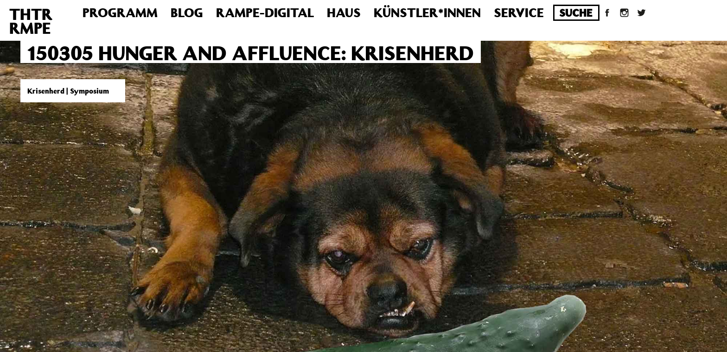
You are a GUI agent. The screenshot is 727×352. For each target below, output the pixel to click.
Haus (344, 12)
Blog (187, 12)
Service (519, 12)
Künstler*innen (427, 12)
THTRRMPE (30, 21)
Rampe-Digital (265, 12)
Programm (120, 12)
